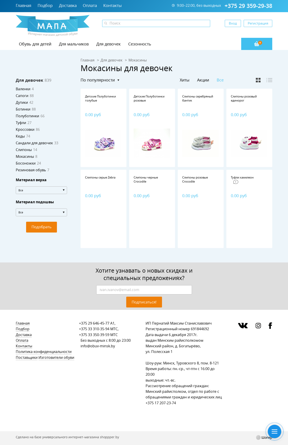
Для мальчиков (74, 44)
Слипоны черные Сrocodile (146, 179)
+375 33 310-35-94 (94, 329)
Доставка (68, 5)
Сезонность (139, 44)
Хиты (184, 80)
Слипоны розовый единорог (244, 98)
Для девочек (108, 44)
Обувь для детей (35, 44)
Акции (203, 80)
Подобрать (42, 226)
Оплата (90, 5)
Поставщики (27, 357)
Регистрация (258, 23)
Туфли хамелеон (242, 177)
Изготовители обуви (56, 357)
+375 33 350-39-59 (94, 334)
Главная (23, 5)
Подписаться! (144, 302)
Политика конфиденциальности (44, 351)
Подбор (45, 5)
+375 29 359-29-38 (248, 6)
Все (220, 80)
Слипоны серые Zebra (100, 177)
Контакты (112, 5)
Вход (233, 23)
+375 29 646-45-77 (94, 323)
